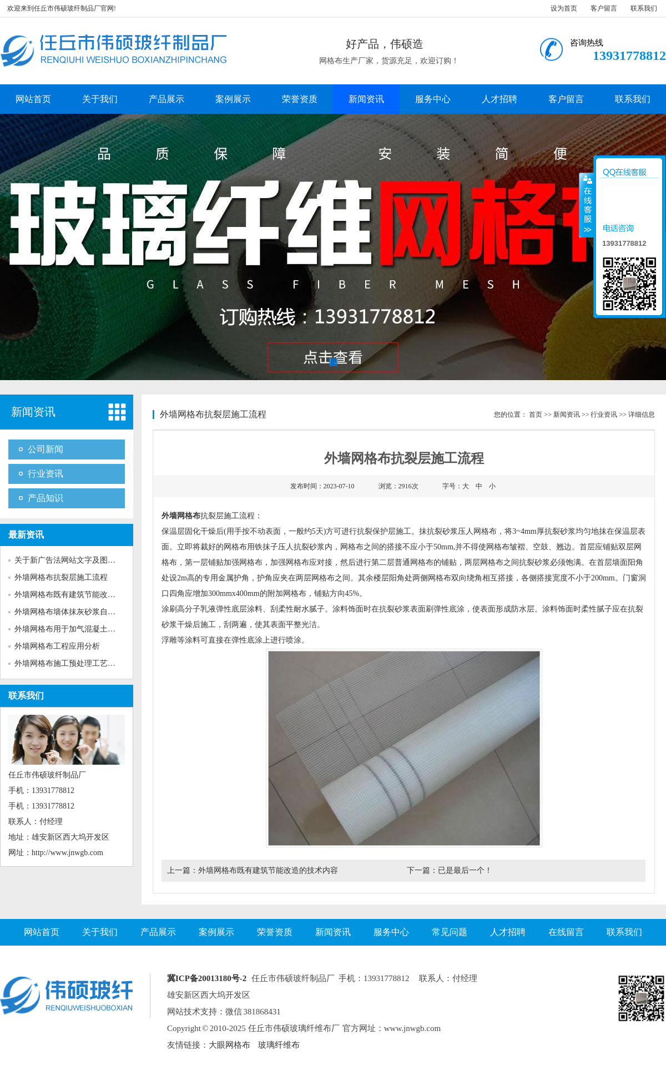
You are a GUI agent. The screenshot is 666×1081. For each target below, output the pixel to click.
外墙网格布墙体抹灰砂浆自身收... (71, 612)
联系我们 (643, 8)
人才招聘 (499, 99)
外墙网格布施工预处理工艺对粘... (71, 663)
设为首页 (564, 8)
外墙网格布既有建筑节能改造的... (71, 594)
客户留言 (604, 8)
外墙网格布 (181, 516)
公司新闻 (45, 449)
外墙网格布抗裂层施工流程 (61, 577)
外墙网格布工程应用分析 (57, 646)
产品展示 (166, 99)
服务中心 (433, 99)
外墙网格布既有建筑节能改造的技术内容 (268, 870)
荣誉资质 (299, 99)
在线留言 (566, 932)
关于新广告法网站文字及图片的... (71, 560)
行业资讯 (45, 473)
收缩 (586, 205)
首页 (535, 414)
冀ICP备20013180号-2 (206, 978)
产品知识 (45, 498)
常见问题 (449, 932)
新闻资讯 (366, 99)
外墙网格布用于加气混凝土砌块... (71, 629)
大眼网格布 (229, 1044)
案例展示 (233, 99)
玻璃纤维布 (279, 1044)
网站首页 (33, 99)
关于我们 (100, 99)
